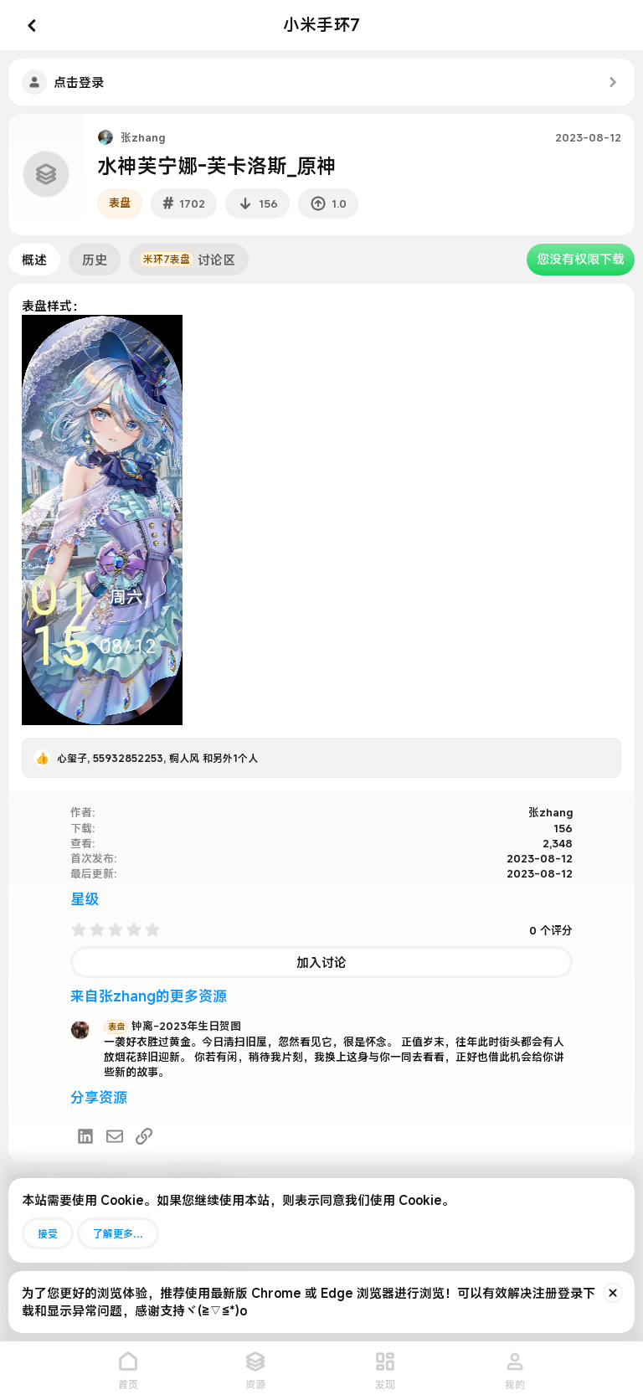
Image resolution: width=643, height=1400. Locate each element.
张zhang (143, 137)
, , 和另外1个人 (157, 757)
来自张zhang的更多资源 (148, 996)
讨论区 (187, 259)
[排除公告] (613, 1293)
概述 (34, 259)
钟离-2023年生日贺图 (172, 1025)
